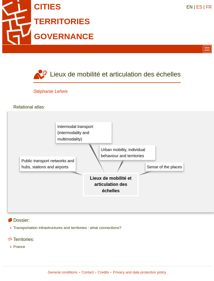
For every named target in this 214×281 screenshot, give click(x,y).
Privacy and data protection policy (139, 272)
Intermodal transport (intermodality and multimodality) (75, 132)
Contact (88, 272)
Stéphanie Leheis (50, 91)
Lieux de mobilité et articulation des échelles (110, 184)
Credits (103, 272)
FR (209, 7)
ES (199, 7)
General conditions (63, 272)
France (19, 247)
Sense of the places (164, 167)
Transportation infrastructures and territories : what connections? (67, 228)
